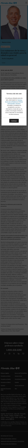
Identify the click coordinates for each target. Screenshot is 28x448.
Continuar (14, 121)
